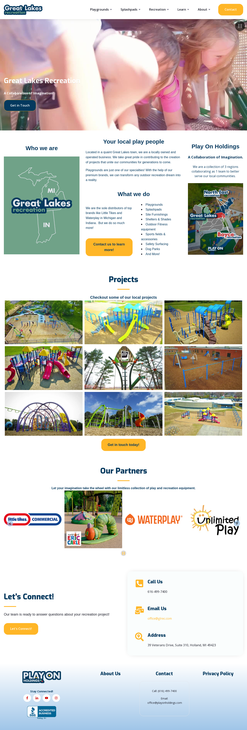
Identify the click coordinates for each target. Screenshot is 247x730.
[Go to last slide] (10, 523)
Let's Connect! (21, 629)
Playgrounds (99, 9)
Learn (182, 9)
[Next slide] (237, 523)
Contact (231, 9)
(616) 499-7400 (167, 691)
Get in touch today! (123, 445)
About (202, 9)
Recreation (157, 9)
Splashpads (129, 9)
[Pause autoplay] (123, 553)
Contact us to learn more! (109, 247)
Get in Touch (20, 105)
